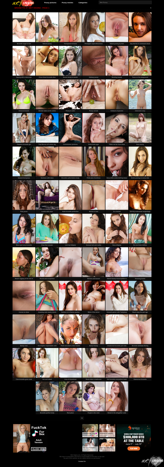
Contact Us (82, 461)
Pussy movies (67, 3)
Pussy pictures (50, 3)
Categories (82, 3)
